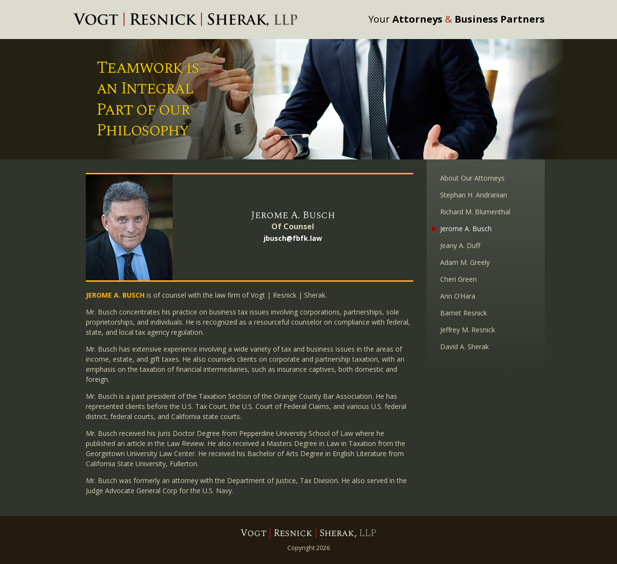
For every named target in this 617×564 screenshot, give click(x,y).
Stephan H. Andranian (473, 194)
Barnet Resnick (463, 312)
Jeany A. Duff (460, 245)
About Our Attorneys (472, 178)
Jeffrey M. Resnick (467, 329)
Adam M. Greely (465, 262)
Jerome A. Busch (466, 228)
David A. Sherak (464, 346)
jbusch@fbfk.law (293, 238)
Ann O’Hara (457, 296)
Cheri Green (458, 279)
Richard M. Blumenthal (475, 211)
